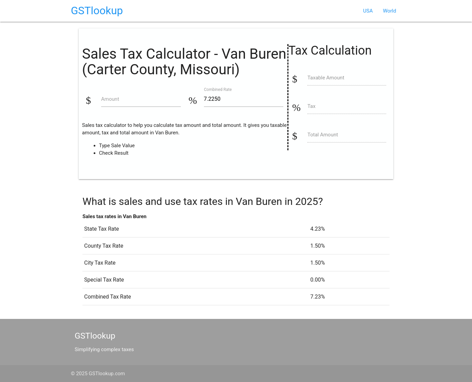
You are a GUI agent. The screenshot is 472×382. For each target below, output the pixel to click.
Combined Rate (218, 89)
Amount (110, 99)
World (389, 11)
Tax (311, 106)
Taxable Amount (325, 78)
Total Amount (322, 135)
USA (368, 11)
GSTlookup (97, 10)
